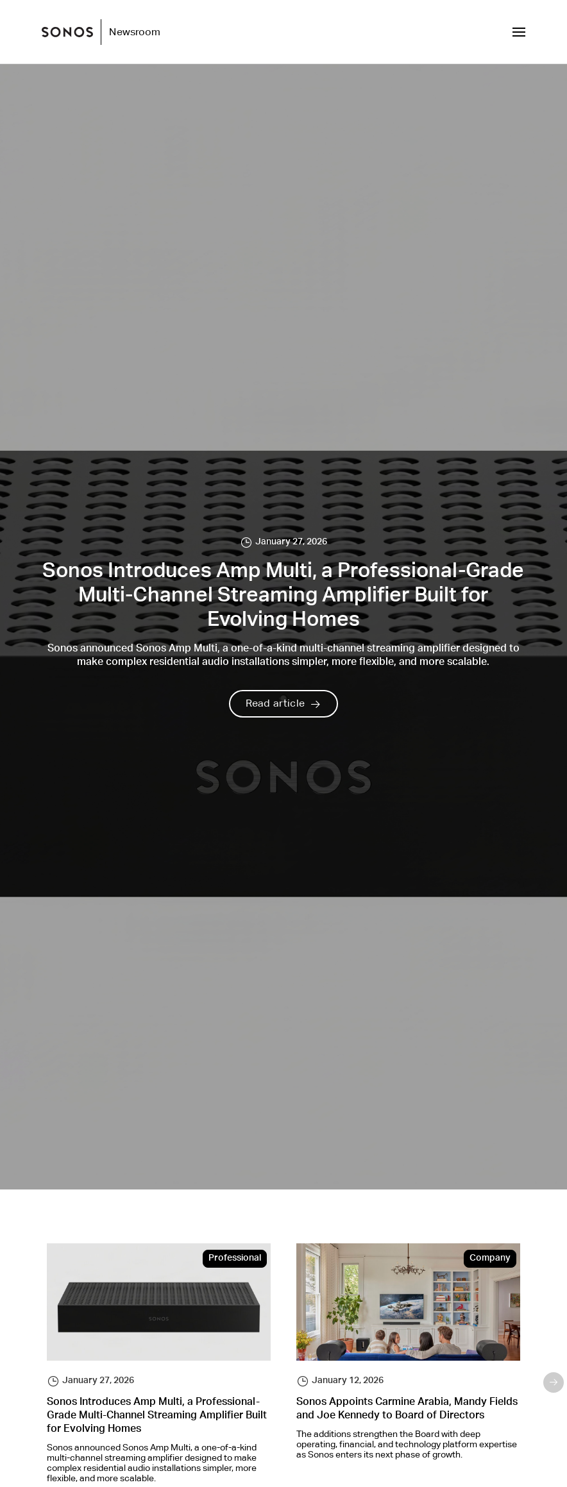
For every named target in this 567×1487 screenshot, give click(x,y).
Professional (234, 1258)
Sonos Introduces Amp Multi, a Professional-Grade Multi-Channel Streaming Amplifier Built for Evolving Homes (157, 1416)
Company (490, 1258)
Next (553, 1382)
